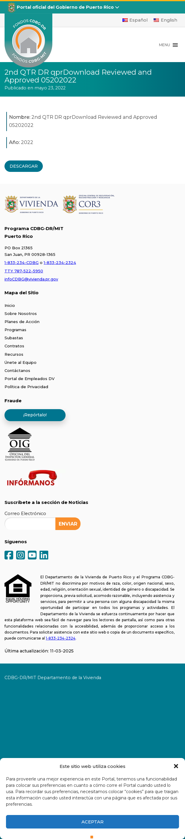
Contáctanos (17, 370)
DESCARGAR (24, 166)
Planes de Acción (22, 321)
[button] (176, 766)
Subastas (13, 337)
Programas (15, 329)
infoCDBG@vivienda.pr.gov (31, 279)
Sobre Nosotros (20, 313)
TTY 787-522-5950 (23, 270)
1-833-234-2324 (60, 262)
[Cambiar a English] (165, 20)
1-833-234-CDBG (21, 262)
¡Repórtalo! (35, 415)
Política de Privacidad (26, 386)
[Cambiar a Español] (135, 20)
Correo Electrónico (25, 513)
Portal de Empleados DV (29, 378)
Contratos (14, 345)
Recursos (13, 354)
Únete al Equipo (20, 362)
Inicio (9, 305)
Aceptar (92, 822)
